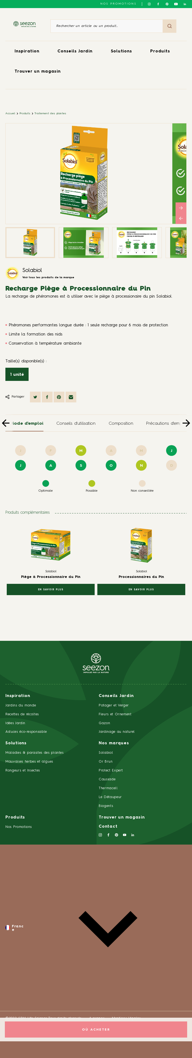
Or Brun (106, 761)
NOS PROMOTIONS (118, 3)
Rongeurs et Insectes (22, 770)
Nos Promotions (18, 827)
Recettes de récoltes (22, 714)
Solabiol (32, 270)
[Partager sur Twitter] (35, 397)
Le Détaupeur (110, 797)
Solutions (121, 51)
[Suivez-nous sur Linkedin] (185, 4)
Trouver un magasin (38, 72)
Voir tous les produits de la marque (48, 277)
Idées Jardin (15, 723)
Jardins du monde (20, 705)
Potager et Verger (114, 705)
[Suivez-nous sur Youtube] (176, 4)
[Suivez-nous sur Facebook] (158, 4)
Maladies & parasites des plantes (34, 753)
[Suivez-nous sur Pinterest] (167, 4)
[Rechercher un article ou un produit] (106, 26)
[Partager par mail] (71, 397)
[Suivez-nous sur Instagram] (149, 4)
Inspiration (27, 51)
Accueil (10, 113)
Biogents (106, 806)
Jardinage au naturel (117, 732)
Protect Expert (111, 770)
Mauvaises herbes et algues (29, 761)
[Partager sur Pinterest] (59, 397)
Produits (160, 51)
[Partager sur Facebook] (47, 397)
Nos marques (114, 743)
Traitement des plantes (50, 113)
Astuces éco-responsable (26, 732)
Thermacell (108, 788)
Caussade (107, 779)
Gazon (104, 723)
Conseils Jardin (74, 51)
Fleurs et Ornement (115, 714)
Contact (108, 827)
